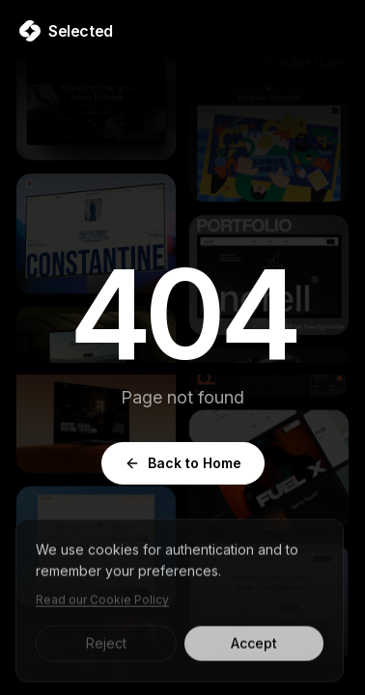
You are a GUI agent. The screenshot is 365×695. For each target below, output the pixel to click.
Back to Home (183, 463)
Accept (254, 647)
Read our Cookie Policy (102, 604)
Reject (106, 647)
